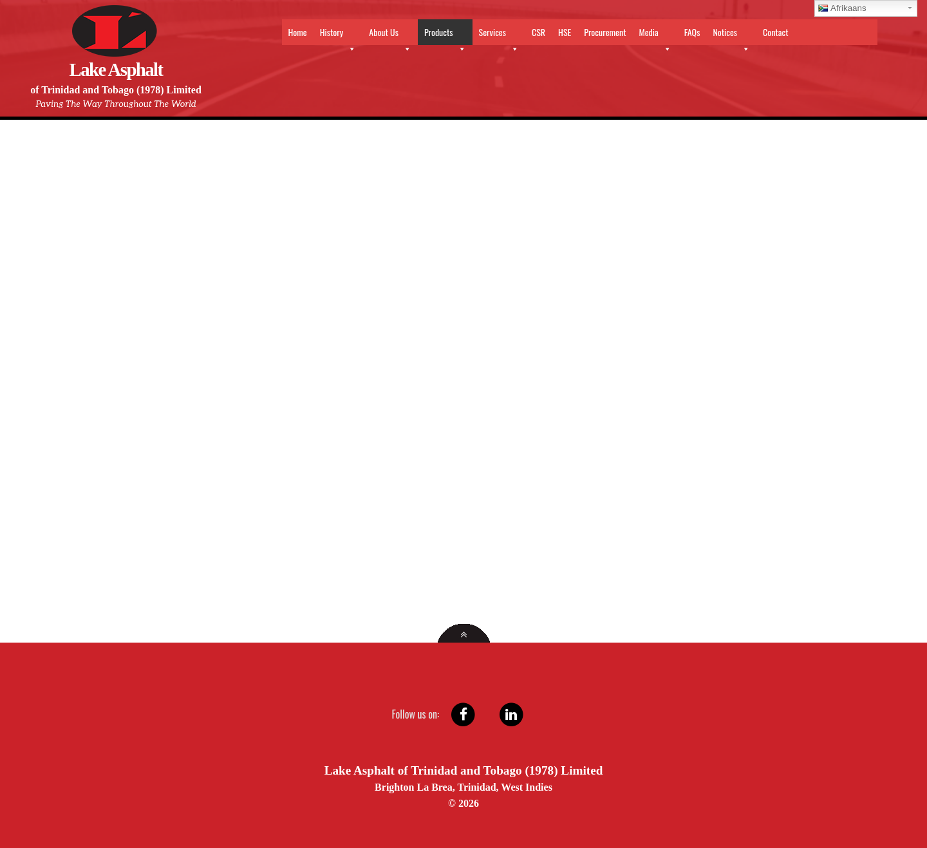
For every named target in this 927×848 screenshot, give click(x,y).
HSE (564, 32)
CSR (538, 32)
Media (655, 35)
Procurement (605, 32)
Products (445, 35)
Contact (775, 32)
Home (297, 32)
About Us (390, 35)
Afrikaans (842, 8)
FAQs (692, 32)
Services (499, 35)
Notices (731, 35)
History (338, 35)
